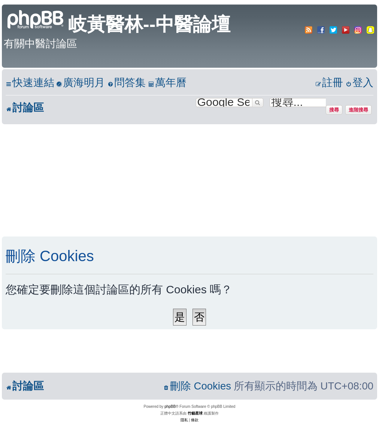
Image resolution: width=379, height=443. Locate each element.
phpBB (170, 406)
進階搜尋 (358, 109)
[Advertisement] (182, 180)
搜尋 (334, 109)
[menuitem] (80, 82)
